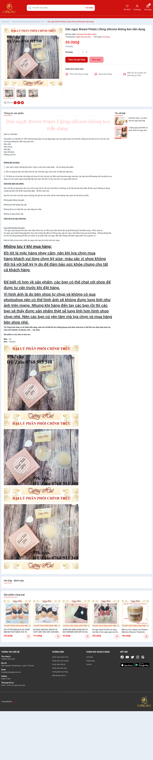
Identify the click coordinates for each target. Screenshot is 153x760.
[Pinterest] (18, 103)
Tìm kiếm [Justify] (89, 8)
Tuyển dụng (90, 661)
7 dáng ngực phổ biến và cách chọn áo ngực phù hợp (138, 129)
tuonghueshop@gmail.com (11, 672)
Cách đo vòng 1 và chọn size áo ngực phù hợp (137, 119)
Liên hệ (89, 664)
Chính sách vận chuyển (60, 661)
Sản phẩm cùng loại (14, 594)
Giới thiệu (89, 657)
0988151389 (5, 679)
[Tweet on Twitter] (22, 103)
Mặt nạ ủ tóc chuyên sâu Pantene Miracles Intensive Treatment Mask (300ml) (135, 631)
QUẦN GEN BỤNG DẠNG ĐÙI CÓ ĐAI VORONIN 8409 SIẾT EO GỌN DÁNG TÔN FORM (76, 631)
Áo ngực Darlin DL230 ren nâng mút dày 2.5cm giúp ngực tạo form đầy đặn (105, 631)
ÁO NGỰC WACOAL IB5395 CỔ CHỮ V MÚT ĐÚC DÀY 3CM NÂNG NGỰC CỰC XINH (46, 631)
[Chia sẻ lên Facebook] (15, 103)
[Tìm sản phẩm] (61, 8)
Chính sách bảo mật (59, 668)
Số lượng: (69, 52)
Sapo (14, 701)
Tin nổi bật (120, 113)
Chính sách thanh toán (60, 657)
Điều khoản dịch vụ (59, 675)
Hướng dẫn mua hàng (60, 672)
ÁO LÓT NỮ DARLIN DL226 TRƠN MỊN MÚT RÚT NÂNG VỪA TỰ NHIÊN (17, 631)
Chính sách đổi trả (58, 664)
